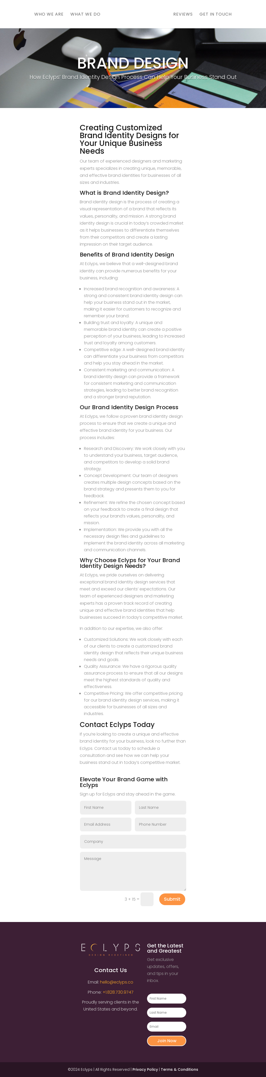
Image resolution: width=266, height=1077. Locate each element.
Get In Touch (217, 14)
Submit (172, 899)
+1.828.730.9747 (118, 992)
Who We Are (47, 14)
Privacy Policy (145, 1069)
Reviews (185, 14)
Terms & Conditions (179, 1069)
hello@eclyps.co (116, 982)
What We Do (84, 14)
